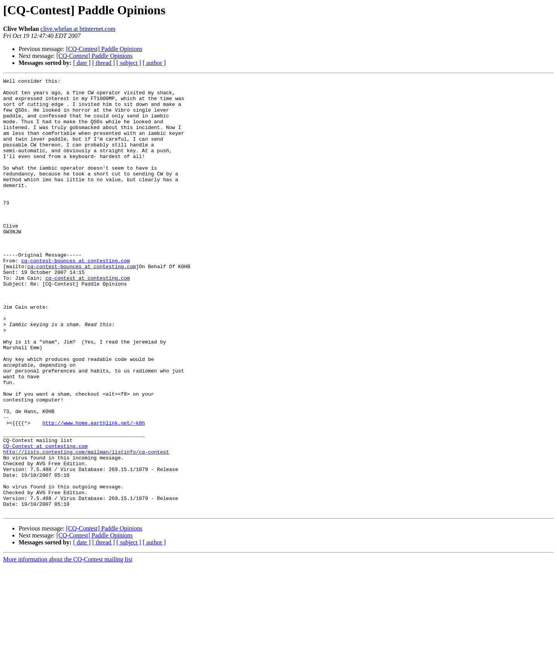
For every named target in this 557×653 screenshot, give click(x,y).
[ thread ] (103, 63)
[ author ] (154, 63)
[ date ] (82, 63)
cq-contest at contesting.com (87, 318)
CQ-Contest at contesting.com (45, 520)
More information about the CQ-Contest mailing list (67, 646)
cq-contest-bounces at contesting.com (75, 297)
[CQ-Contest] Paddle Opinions (104, 49)
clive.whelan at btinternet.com (78, 29)
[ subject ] (128, 63)
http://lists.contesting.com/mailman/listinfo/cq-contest (86, 527)
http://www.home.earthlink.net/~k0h (93, 492)
